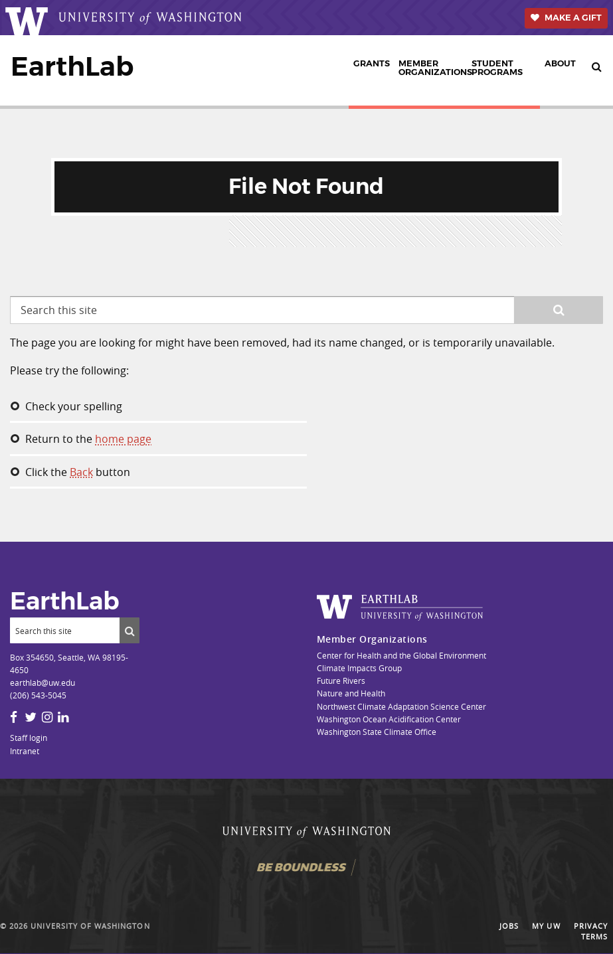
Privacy (591, 926)
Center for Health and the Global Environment (401, 655)
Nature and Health (351, 693)
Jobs (509, 926)
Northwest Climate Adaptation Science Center (401, 706)
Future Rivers (341, 680)
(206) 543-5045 (38, 695)
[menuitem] (371, 70)
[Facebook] (13, 717)
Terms (594, 937)
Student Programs (497, 67)
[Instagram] (47, 717)
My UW (546, 926)
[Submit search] (129, 630)
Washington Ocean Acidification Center (389, 719)
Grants (371, 63)
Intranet (24, 751)
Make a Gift (573, 18)
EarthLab (72, 66)
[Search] (65, 630)
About (560, 63)
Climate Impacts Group (359, 668)
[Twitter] (31, 717)
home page (123, 439)
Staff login (28, 737)
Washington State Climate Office (376, 731)
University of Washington (90, 926)
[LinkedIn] (63, 717)
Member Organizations (433, 67)
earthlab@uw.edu (42, 682)
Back (81, 472)
